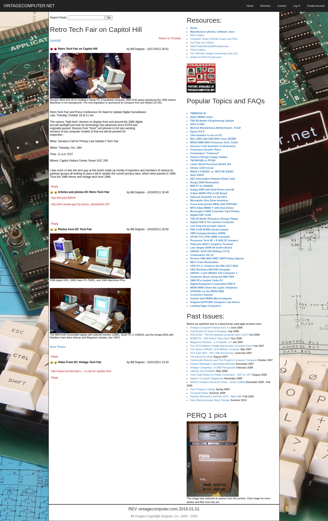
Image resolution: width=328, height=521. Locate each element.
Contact (281, 5)
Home (250, 5)
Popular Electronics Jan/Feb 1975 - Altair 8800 (216, 396)
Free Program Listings (202, 389)
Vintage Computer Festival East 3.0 (210, 327)
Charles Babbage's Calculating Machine (212, 363)
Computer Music (199, 393)
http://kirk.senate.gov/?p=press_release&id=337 (80, 204)
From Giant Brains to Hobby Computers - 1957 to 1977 (221, 374)
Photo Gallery (198, 49)
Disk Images (197, 35)
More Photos (58, 347)
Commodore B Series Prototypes (208, 331)
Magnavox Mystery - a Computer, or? (211, 342)
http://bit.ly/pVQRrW (63, 197)
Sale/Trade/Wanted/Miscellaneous (209, 46)
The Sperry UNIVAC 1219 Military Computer (215, 349)
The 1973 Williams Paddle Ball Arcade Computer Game (221, 345)
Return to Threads (170, 38)
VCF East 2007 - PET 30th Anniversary (212, 353)
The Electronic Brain (201, 356)
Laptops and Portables (203, 371)
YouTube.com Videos (202, 42)
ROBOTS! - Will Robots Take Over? (210, 338)
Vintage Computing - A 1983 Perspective (213, 367)
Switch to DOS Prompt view (205, 57)
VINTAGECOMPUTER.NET (29, 5)
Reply (54, 186)
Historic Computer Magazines (206, 378)
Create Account (316, 5)
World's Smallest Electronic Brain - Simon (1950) (217, 382)
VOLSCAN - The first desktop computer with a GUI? (219, 334)
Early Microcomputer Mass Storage (210, 400)
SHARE (55, 41)
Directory (265, 5)
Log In (296, 5)
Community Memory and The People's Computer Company (223, 360)
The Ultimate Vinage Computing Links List (213, 53)
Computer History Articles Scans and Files (213, 38)
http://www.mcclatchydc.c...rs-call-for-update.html (81, 371)
